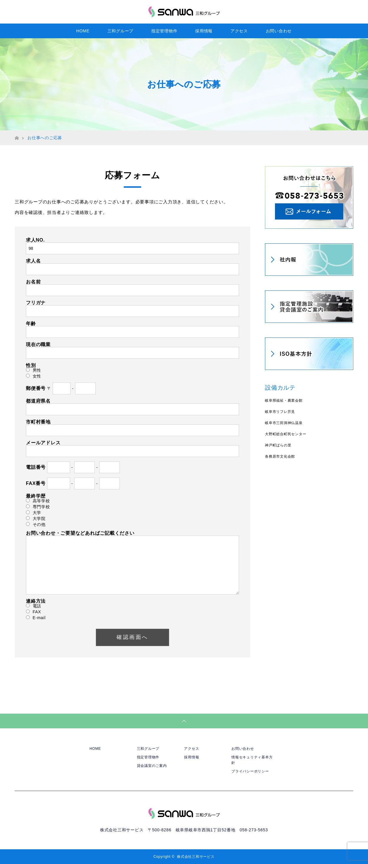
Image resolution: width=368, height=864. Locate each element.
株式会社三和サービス (196, 857)
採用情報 (204, 31)
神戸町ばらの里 (278, 445)
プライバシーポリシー (250, 771)
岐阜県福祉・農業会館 (284, 400)
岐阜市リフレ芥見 (280, 412)
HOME (82, 31)
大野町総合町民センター (285, 434)
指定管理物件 (164, 31)
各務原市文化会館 (280, 456)
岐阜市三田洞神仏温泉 (284, 423)
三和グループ (120, 31)
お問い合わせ (279, 31)
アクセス (239, 31)
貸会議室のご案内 (152, 766)
